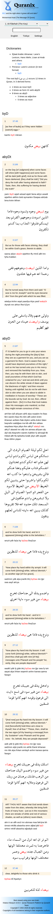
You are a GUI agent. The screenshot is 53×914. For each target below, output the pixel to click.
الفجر (40, 492)
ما (19, 474)
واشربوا (30, 480)
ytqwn (18, 439)
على (15, 315)
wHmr (8, 828)
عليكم (25, 468)
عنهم (36, 315)
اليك (19, 770)
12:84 (15, 284)
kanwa (37, 671)
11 (6, 799)
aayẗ (11, 582)
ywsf (37, 301)
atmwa (32, 429)
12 (6, 868)
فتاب (34, 468)
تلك (34, 504)
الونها (11, 845)
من (18, 321)
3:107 (15, 240)
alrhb (29, 747)
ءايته (25, 510)
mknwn (18, 135)
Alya (32, 301)
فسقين (44, 703)
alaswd (14, 429)
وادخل (43, 685)
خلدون (21, 274)
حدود (27, 504)
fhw (23, 304)
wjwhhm (9, 197)
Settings (38, 36)
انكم (29, 462)
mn (13, 304)
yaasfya (26, 301)
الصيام (25, 450)
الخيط (43, 486)
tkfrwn (17, 200)
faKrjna (41, 822)
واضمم (43, 593)
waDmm (9, 579)
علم (40, 462)
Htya (15, 426)
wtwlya (8, 301)
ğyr (42, 579)
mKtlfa (13, 825)
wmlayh (26, 750)
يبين (36, 510)
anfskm (16, 420)
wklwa (40, 423)
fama (34, 194)
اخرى (14, 599)
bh (46, 822)
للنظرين (12, 551)
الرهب (39, 776)
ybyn (33, 436)
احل (45, 450)
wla (10, 433)
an (11, 822)
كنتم (11, 223)
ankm (34, 417)
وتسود (24, 211)
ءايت (10, 691)
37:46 (15, 868)
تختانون (14, 462)
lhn (21, 417)
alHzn (18, 304)
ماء (9, 839)
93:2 (4, 13)
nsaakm (36, 414)
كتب (14, 474)
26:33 (15, 609)
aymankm (28, 197)
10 (6, 714)
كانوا (17, 698)
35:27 (15, 799)
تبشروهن (37, 498)
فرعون (39, 698)
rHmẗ (36, 254)
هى (29, 551)
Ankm (39, 420)
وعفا (17, 468)
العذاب (24, 223)
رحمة (44, 274)
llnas (7, 439)
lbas (45, 414)
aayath (43, 436)
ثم (34, 492)
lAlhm (12, 439)
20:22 (15, 562)
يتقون (44, 516)
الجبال (37, 851)
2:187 (15, 346)
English (14, 36)
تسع (16, 691)
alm (6, 822)
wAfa (33, 420)
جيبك (24, 685)
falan (44, 420)
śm (27, 429)
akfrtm (16, 197)
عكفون (19, 498)
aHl (6, 414)
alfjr (23, 429)
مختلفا (20, 845)
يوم (46, 211)
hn (41, 414)
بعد (8, 217)
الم (46, 839)
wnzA (7, 540)
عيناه (24, 321)
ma (24, 423)
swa (7, 582)
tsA (47, 668)
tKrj (29, 579)
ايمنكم (43, 223)
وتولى (44, 315)
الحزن (12, 321)
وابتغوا (26, 474)
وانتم (16, 456)
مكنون (29, 146)
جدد (29, 851)
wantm (11, 417)
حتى (21, 480)
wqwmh (25, 671)
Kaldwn (12, 257)
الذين (44, 217)
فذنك (30, 776)
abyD (6, 338)
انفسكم (43, 468)
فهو (46, 327)
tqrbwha (21, 436)
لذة (37, 890)
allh (41, 254)
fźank (35, 747)
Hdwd (8, 436)
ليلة (33, 450)
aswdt (45, 194)
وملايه (30, 782)
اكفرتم (15, 217)
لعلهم (8, 510)
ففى (10, 268)
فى (13, 498)
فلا (16, 504)
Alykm (27, 420)
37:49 (15, 121)
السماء (16, 839)
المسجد (42, 504)
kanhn (8, 135)
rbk (10, 750)
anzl (19, 822)
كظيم (40, 327)
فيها (28, 274)
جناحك (22, 593)
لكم (39, 450)
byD (19, 64)
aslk (7, 744)
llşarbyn (17, 879)
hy (20, 540)
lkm (10, 414)
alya (30, 414)
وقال (30, 315)
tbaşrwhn (16, 433)
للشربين (29, 890)
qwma (44, 671)
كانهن (44, 146)
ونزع (45, 551)
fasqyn (8, 675)
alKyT (31, 426)
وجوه (31, 211)
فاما (9, 211)
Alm (25, 417)
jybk (19, 668)
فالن (45, 474)
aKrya (16, 582)
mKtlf (13, 828)
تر (42, 839)
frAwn (18, 671)
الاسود (11, 486)
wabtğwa (17, 423)
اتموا (28, 492)
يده (39, 551)
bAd (21, 197)
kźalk (28, 436)
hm (44, 254)
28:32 (15, 714)
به (35, 845)
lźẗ (12, 879)
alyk (15, 747)
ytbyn (21, 426)
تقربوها (9, 504)
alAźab (44, 197)
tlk (47, 433)
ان (38, 839)
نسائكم (43, 456)
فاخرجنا (42, 845)
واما (45, 268)
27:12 (15, 645)
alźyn (39, 194)
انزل (29, 839)
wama (8, 254)
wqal (20, 301)
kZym (27, 304)
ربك (9, 776)
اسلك (44, 764)
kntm (11, 200)
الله (38, 274)
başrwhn (9, 423)
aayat (7, 671)
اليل (7, 492)
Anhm (14, 301)
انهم (24, 698)
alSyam (19, 414)
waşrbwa (9, 426)
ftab (22, 420)
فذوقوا (34, 223)
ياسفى (22, 315)
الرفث (16, 450)
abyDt (6, 157)
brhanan (42, 747)
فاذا (34, 551)
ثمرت (29, 845)
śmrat (7, 825)
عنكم (10, 468)
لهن (45, 462)
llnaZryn (32, 540)
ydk (15, 579)
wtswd (23, 194)
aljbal (33, 825)
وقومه (31, 698)
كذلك (44, 510)
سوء (26, 599)
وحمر (15, 851)
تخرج (13, 593)
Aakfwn (31, 433)
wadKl (8, 668)
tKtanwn (9, 420)
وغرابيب (24, 857)
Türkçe (26, 36)
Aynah (8, 304)
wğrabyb (29, 828)
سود (15, 857)
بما (17, 223)
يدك (36, 593)
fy (36, 433)
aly (44, 429)
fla (15, 436)
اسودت (36, 217)
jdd (37, 825)
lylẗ (13, 414)
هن (35, 456)
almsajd (42, 433)
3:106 (15, 164)
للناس (16, 510)
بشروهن (36, 474)
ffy (32, 254)
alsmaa (29, 822)
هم (33, 274)
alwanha (21, 825)
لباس (29, 456)
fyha (7, 257)
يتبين (14, 480)
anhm (31, 671)
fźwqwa (37, 197)
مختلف (43, 857)
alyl (6, 433)
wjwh (17, 194)
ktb (27, 423)
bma (7, 200)
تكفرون (43, 229)
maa (35, 822)
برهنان (22, 776)
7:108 (15, 527)
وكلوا (39, 480)
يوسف (44, 321)
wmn (28, 825)
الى (10, 450)
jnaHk (24, 579)
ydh (12, 540)
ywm (7, 194)
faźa (16, 540)
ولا (46, 498)
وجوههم (25, 217)
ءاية (20, 599)
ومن (45, 851)
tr (9, 822)
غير (32, 599)
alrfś (25, 414)
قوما (11, 698)
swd (35, 828)
